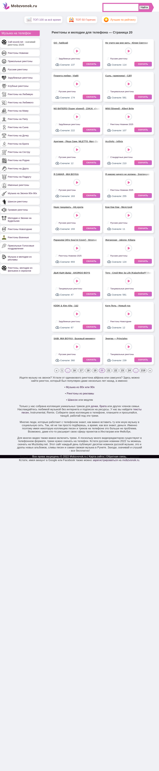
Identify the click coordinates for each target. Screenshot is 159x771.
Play (77, 51)
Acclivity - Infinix (114, 141)
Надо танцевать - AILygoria (68, 207)
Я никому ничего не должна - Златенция (127, 174)
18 (88, 370)
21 (108, 370)
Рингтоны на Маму (18, 110)
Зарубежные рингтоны (20, 77)
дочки (94, 406)
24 (129, 370)
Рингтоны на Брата (18, 143)
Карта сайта (96, 456)
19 (94, 370)
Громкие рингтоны (18, 209)
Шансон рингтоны (17, 201)
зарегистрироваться (105, 460)
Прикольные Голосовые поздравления (21, 247)
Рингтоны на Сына (18, 127)
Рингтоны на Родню (19, 160)
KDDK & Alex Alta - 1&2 (66, 305)
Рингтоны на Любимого (20, 102)
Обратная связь (116, 456)
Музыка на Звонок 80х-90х (22, 193)
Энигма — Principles (116, 338)
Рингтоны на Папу (18, 119)
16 (74, 370)
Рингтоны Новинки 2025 (121, 124)
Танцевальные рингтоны (122, 91)
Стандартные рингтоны (121, 157)
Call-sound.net (15, 41)
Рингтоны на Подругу (19, 176)
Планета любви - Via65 (66, 75)
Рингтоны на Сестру (19, 152)
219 (143, 370)
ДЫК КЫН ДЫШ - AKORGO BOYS (72, 273)
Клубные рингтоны (18, 86)
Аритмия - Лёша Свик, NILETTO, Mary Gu (76, 141)
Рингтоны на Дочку (18, 135)
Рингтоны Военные (18, 237)
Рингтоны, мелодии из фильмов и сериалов (20, 269)
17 (81, 370)
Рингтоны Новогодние (20, 229)
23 (122, 370)
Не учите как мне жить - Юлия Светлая (126, 43)
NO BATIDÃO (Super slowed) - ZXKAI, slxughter (77, 108)
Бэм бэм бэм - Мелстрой (118, 207)
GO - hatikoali (61, 43)
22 (115, 370)
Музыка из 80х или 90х (80, 387)
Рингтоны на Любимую (20, 94)
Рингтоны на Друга (18, 168)
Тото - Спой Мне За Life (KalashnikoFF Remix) (128, 273)
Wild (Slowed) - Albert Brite (119, 108)
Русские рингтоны (18, 69)
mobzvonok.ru (130, 460)
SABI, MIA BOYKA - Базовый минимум (74, 338)
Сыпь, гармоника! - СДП (118, 75)
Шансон (73, 399)
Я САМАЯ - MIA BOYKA (66, 174)
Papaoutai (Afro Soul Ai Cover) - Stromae (75, 240)
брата (103, 406)
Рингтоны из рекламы (80, 393)
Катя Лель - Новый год (117, 305)
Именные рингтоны (18, 185)
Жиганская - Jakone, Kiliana (120, 240)
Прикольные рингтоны (20, 61)
